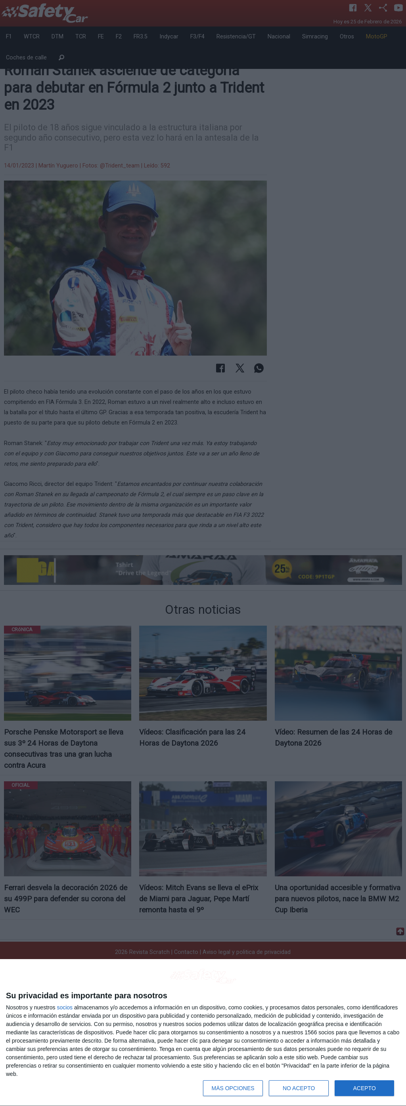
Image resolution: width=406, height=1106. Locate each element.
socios (65, 1007)
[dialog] (203, 1032)
